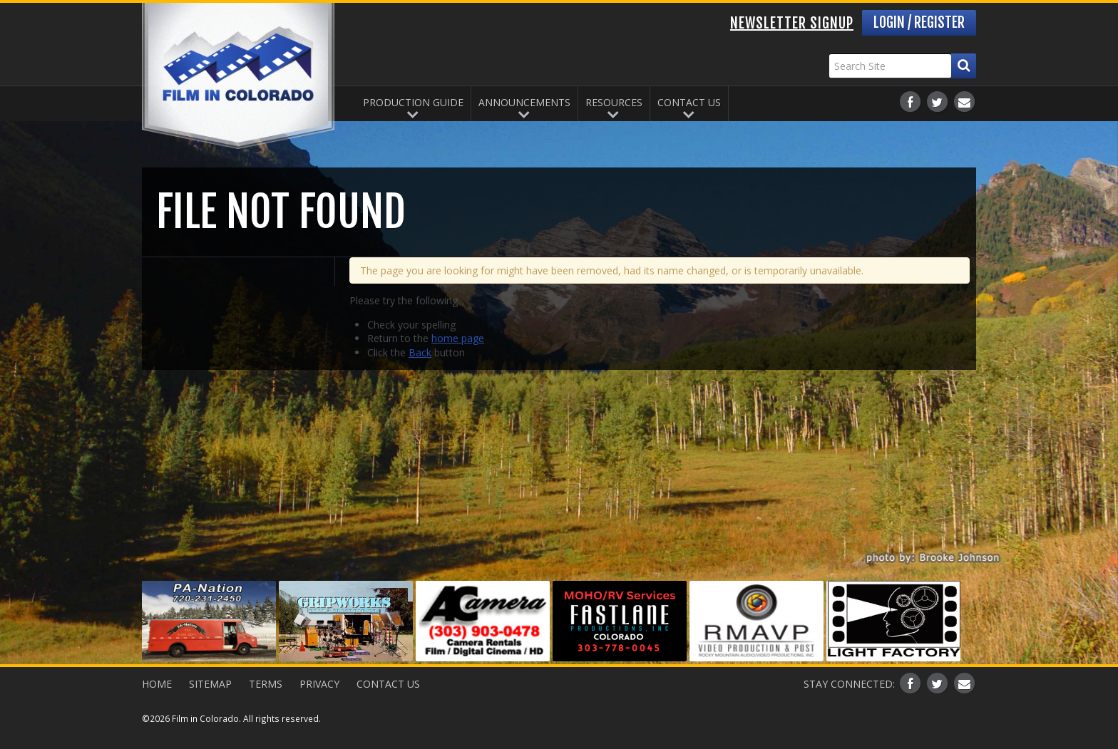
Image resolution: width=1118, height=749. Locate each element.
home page (457, 338)
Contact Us (689, 102)
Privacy (319, 684)
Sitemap (210, 684)
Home (157, 684)
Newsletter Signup (791, 23)
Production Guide (413, 102)
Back (420, 352)
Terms (265, 684)
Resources (613, 102)
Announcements (524, 102)
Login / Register (919, 22)
